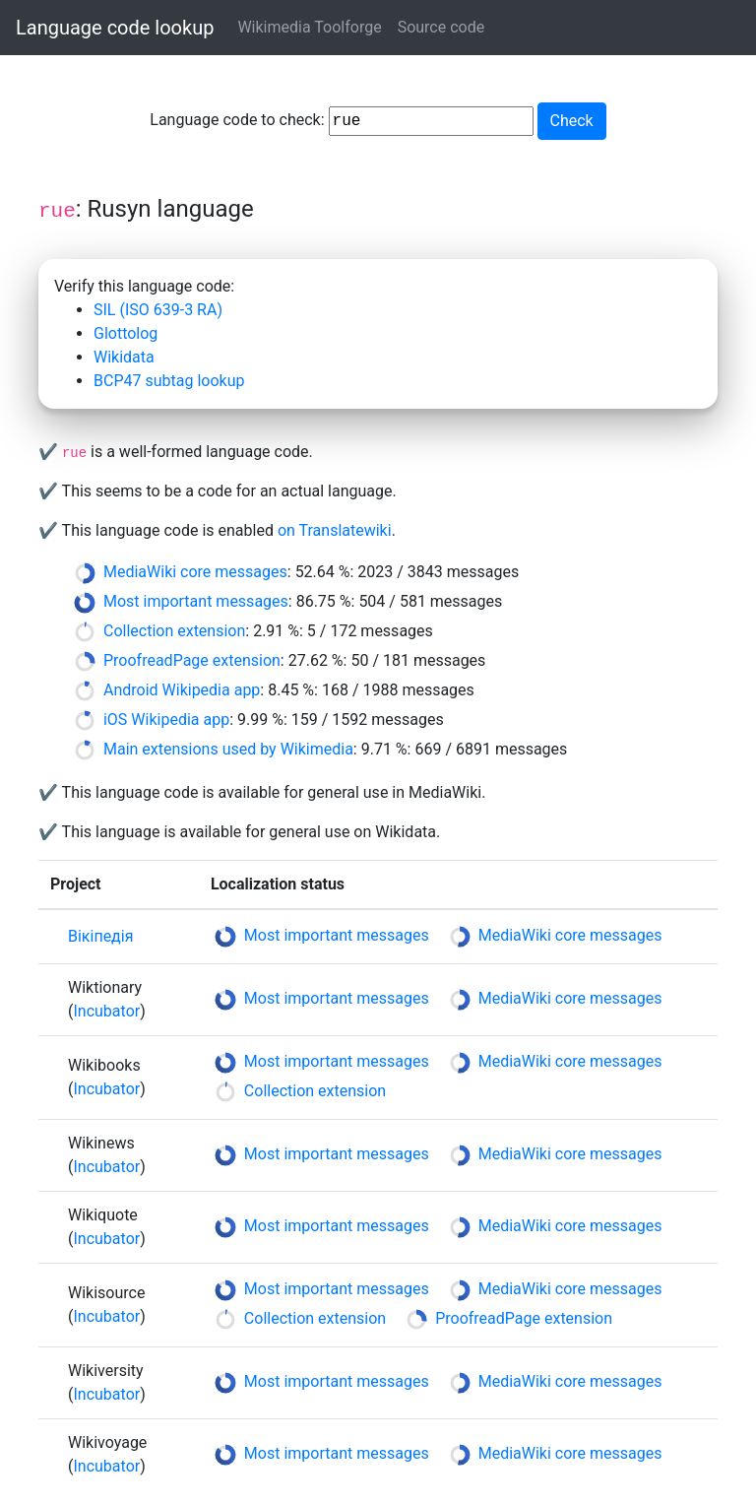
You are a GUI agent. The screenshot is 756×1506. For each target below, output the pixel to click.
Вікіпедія (100, 936)
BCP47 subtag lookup (169, 380)
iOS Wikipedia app (166, 719)
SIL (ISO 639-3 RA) (158, 309)
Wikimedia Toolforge (309, 27)
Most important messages (195, 601)
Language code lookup (115, 27)
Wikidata (124, 357)
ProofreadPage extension (192, 660)
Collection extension (174, 631)
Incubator (106, 1011)
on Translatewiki (335, 530)
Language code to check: (341, 121)
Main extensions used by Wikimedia (228, 749)
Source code (441, 27)
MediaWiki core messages (195, 571)
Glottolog (126, 333)
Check (572, 120)
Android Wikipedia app (181, 690)
